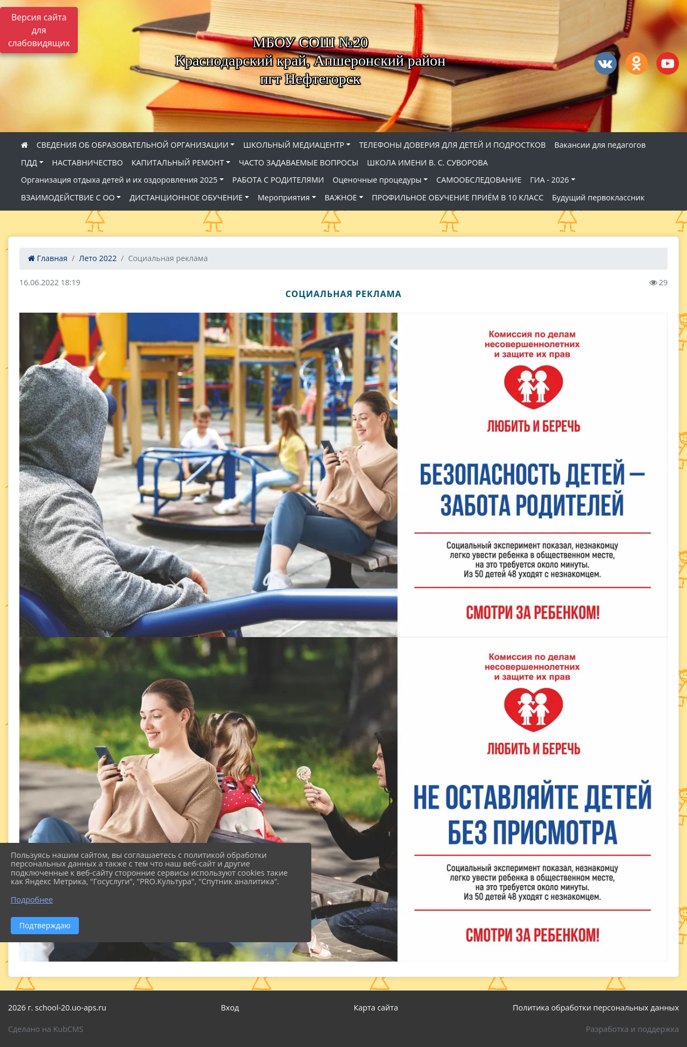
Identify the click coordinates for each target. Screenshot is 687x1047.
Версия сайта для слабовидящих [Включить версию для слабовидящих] (39, 30)
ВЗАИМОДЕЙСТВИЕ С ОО (68, 197)
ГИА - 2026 (549, 180)
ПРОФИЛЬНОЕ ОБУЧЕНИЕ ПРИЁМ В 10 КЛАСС (458, 197)
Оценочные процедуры (377, 180)
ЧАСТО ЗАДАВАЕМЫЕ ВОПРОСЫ (299, 162)
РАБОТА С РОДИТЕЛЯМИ (278, 180)
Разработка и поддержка (632, 1029)
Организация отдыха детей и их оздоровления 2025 (119, 180)
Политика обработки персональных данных (596, 1007)
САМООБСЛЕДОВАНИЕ (478, 180)
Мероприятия (284, 197)
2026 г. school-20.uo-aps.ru (57, 1007)
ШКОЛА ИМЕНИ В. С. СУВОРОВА (427, 162)
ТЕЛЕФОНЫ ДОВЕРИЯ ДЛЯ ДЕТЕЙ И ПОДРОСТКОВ (452, 145)
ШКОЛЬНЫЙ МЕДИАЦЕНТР (293, 145)
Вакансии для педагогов (600, 145)
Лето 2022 (97, 258)
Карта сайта (376, 1007)
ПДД (29, 162)
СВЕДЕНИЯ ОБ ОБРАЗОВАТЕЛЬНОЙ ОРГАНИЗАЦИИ (132, 145)
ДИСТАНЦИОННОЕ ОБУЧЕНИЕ (186, 197)
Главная (48, 258)
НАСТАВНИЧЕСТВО (87, 162)
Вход (230, 1007)
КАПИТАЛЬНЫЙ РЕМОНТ (177, 162)
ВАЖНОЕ (341, 197)
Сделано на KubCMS (45, 1029)
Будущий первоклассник (598, 197)
